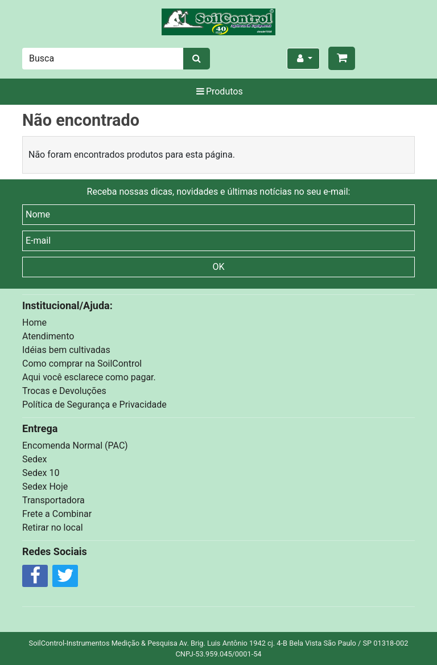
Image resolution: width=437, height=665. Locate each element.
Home (34, 322)
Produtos (218, 91)
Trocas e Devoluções (64, 390)
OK (218, 266)
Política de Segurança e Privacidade (94, 404)
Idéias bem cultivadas (66, 349)
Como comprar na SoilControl (82, 363)
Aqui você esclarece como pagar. (89, 377)
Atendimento (48, 336)
